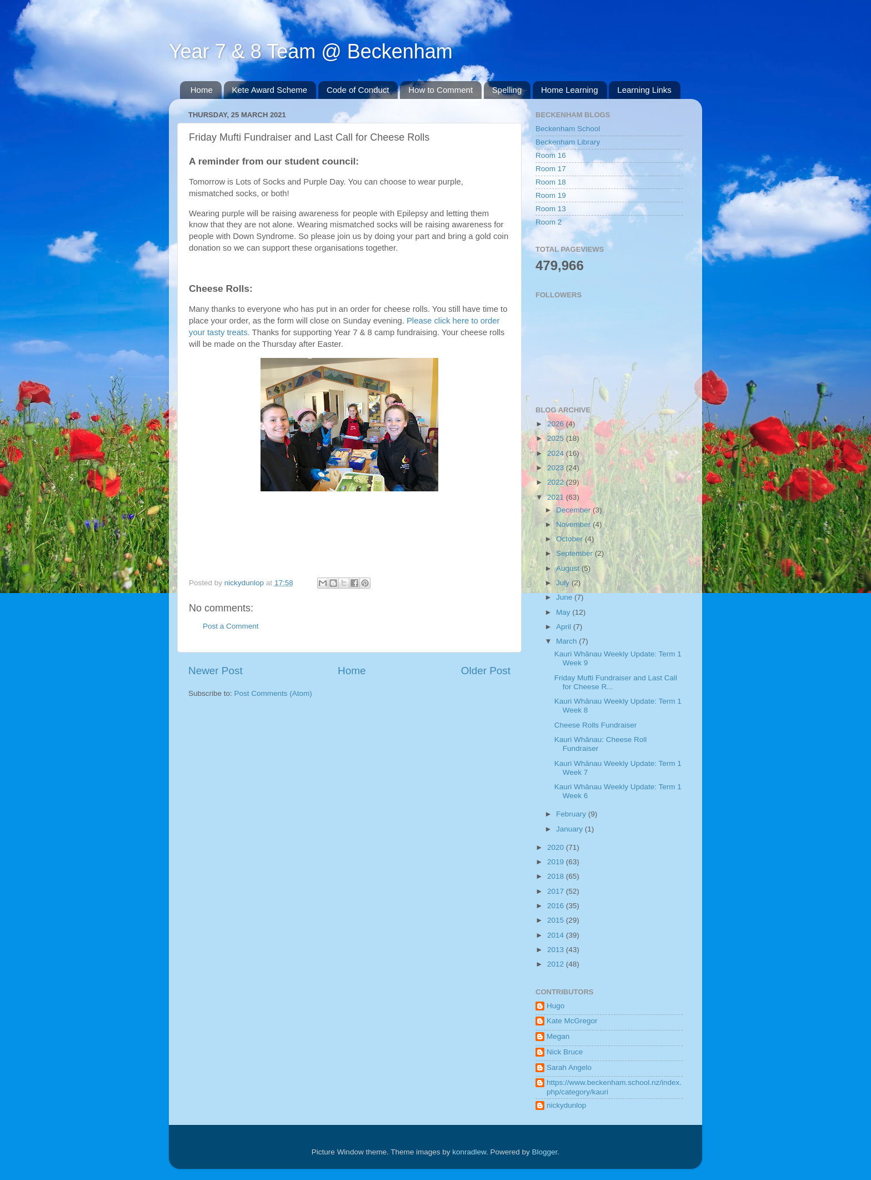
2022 (556, 482)
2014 (556, 935)
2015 (556, 920)
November (574, 524)
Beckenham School (567, 129)
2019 (556, 862)
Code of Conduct (358, 89)
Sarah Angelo (569, 1067)
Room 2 (548, 222)
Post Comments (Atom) (273, 693)
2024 (556, 453)
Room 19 (550, 195)
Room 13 (550, 209)
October (570, 539)
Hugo (555, 1006)
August (569, 568)
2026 (556, 424)
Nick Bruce (565, 1052)
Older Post (485, 670)
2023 (556, 468)
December (574, 510)
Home (202, 89)
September (575, 553)
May (564, 612)
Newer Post (215, 670)
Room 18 (550, 182)
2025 (556, 438)
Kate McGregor (572, 1021)
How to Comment (440, 89)
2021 (556, 497)
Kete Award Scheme (270, 89)
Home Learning (569, 89)
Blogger (545, 1152)
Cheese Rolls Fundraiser (595, 725)
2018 (556, 876)
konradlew (469, 1152)
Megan (558, 1036)
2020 (556, 847)
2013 (556, 949)
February (572, 814)
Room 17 (550, 169)
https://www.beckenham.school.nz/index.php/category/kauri (614, 1087)
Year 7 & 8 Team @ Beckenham (311, 51)
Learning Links (644, 89)
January (570, 829)
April (564, 627)
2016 (556, 906)
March (567, 641)
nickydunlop (566, 1105)
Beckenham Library (567, 142)
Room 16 (550, 155)
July (564, 583)
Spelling (507, 89)
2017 (556, 891)
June (565, 597)
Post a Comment (231, 626)
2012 (556, 964)
